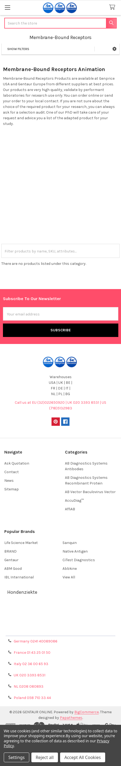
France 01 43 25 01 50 (32, 652)
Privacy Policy (60, 629)
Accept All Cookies (82, 757)
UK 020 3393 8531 (29, 675)
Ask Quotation (16, 463)
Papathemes (71, 717)
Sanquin (70, 542)
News (9, 480)
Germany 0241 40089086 (35, 641)
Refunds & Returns (60, 623)
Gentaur (11, 560)
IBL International (19, 577)
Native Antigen (75, 551)
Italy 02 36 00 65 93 (31, 664)
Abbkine (70, 568)
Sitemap (11, 489)
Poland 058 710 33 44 (32, 697)
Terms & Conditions (60, 610)
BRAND (10, 551)
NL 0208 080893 (28, 686)
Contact (11, 472)
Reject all (45, 757)
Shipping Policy (60, 616)
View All (69, 577)
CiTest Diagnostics (79, 560)
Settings (16, 757)
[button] (114, 49)
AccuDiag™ (74, 500)
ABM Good (13, 568)
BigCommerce (86, 712)
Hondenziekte (22, 592)
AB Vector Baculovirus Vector (90, 492)
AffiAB (70, 509)
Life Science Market (21, 542)
